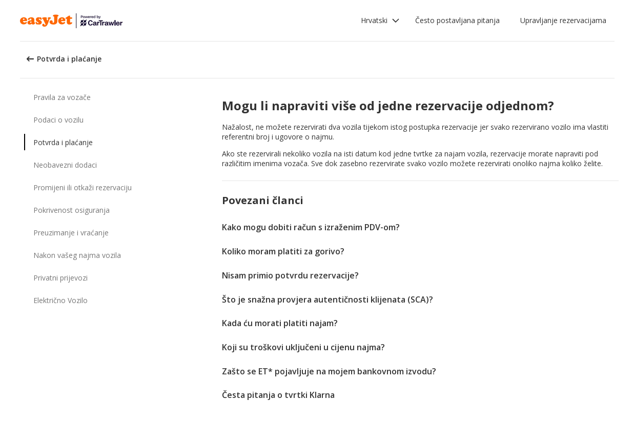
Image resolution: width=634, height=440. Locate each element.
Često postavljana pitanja (457, 20)
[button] (380, 20)
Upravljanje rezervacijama (563, 20)
